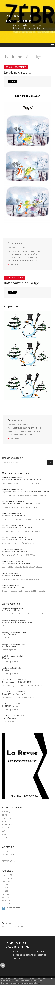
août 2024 (5, 885)
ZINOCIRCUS (6, 818)
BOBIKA (5, 837)
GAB (16, 306)
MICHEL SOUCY (7, 828)
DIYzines (5, 851)
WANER (5, 834)
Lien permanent (16, 243)
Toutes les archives (14, 908)
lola (28, 254)
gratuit (26, 251)
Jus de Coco (17, 576)
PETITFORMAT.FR (8, 861)
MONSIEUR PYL (7, 824)
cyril (4, 504)
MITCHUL (5, 858)
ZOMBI (4, 815)
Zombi (5, 516)
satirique (22, 434)
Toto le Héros (8, 528)
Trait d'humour (19, 516)
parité (34, 260)
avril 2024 (5, 897)
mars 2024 (6, 901)
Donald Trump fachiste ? (13, 694)
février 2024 (6, 904)
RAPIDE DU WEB (8, 854)
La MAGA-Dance (10, 706)
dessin (29, 434)
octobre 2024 (7, 878)
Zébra (4, 480)
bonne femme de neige (22, 260)
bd (21, 251)
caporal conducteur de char (14, 492)
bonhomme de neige (32, 431)
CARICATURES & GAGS (25, 424)
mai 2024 (5, 894)
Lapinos (5, 587)
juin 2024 (5, 891)
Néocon (5, 658)
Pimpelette (7, 564)
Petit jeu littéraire (20, 552)
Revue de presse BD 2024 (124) (16, 682)
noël (23, 257)
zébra (31, 251)
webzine (16, 251)
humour (11, 434)
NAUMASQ (6, 812)
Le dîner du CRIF (10, 646)
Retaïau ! (6, 670)
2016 (27, 257)
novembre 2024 (7, 875)
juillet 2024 (6, 888)
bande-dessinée (14, 431)
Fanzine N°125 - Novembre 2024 (26, 480)
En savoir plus (32, 983)
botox (17, 257)
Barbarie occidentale (40, 492)
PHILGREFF (6, 821)
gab (16, 434)
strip (24, 254)
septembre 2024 (8, 881)
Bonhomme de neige (21, 283)
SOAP (4, 831)
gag (22, 431)
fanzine (18, 254)
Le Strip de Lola (17, 72)
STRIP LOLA (21, 247)
